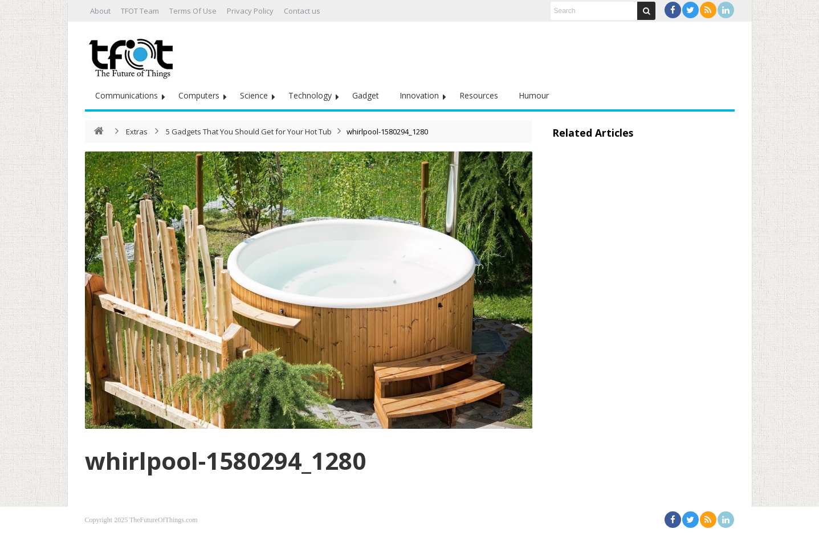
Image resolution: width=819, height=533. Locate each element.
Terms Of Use (193, 11)
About (100, 11)
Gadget (365, 95)
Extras (137, 131)
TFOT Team (140, 11)
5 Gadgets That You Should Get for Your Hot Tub (249, 131)
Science (254, 95)
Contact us (302, 11)
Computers (198, 95)
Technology (310, 95)
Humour (534, 95)
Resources (478, 95)
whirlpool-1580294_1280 (225, 460)
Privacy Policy (250, 11)
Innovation (419, 95)
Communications (126, 95)
